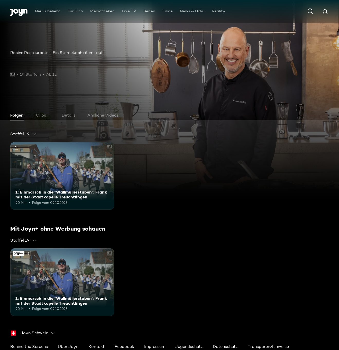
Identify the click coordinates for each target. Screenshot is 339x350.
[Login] (325, 11)
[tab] (18, 115)
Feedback (124, 346)
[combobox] (23, 134)
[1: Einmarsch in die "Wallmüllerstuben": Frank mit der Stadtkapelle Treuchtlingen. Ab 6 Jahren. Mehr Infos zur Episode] (62, 176)
